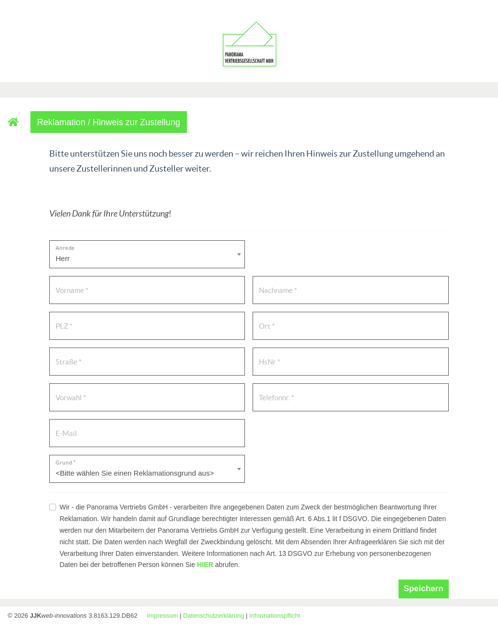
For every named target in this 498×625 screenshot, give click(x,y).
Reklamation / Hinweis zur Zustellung (108, 122)
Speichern (423, 588)
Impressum (162, 615)
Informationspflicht (274, 615)
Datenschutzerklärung (213, 615)
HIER (205, 564)
